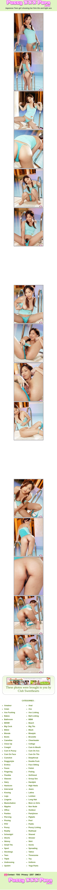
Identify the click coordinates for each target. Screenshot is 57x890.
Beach (31, 723)
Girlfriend (33, 775)
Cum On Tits (34, 754)
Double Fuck (34, 761)
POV (6, 824)
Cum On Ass (34, 751)
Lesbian (32, 796)
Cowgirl (7, 747)
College (32, 744)
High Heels (33, 786)
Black (31, 730)
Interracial (8, 789)
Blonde (7, 733)
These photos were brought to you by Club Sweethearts (28, 689)
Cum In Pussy (10, 751)
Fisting (32, 772)
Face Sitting (34, 765)
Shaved (32, 834)
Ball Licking (34, 716)
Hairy (6, 782)
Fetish (31, 768)
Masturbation (10, 803)
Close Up (8, 744)
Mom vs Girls (34, 803)
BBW (31, 719)
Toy (30, 859)
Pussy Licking (35, 827)
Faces (6, 768)
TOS (18, 875)
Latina (31, 793)
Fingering (8, 772)
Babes (7, 716)
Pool (31, 820)
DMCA (38, 875)
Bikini (6, 730)
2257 (32, 875)
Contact (11, 875)
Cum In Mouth (35, 747)
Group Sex (33, 779)
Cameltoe (8, 740)
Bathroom (8, 719)
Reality (7, 831)
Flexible (7, 775)
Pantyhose (33, 813)
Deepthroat (33, 758)
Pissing (7, 820)
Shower (32, 838)
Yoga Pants (33, 866)
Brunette (32, 737)
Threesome (33, 855)
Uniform (32, 862)
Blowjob (32, 733)
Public (31, 824)
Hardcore (8, 786)
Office (6, 810)
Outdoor (32, 810)
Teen (6, 855)
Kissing (7, 793)
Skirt (31, 841)
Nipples (7, 806)
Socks (31, 845)
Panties (7, 813)
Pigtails (32, 817)
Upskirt (7, 866)
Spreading (33, 848)
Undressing (9, 862)
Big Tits (32, 726)
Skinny (7, 841)
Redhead (32, 831)
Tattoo (31, 852)
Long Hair (33, 800)
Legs (6, 796)
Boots (6, 737)
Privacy (24, 875)
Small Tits (8, 845)
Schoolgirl (8, 834)
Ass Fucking (9, 712)
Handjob (32, 782)
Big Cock (8, 726)
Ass (30, 709)
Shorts (7, 838)
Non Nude (33, 806)
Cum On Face (10, 754)
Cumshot (8, 758)
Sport (6, 848)
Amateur (8, 705)
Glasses (7, 779)
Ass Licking (34, 712)
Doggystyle (9, 761)
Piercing (7, 817)
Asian (6, 709)
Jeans (31, 789)
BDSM (7, 723)
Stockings (8, 852)
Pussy (7, 827)
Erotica (7, 765)
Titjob (6, 859)
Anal (31, 705)
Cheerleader (34, 740)
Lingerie (7, 800)
